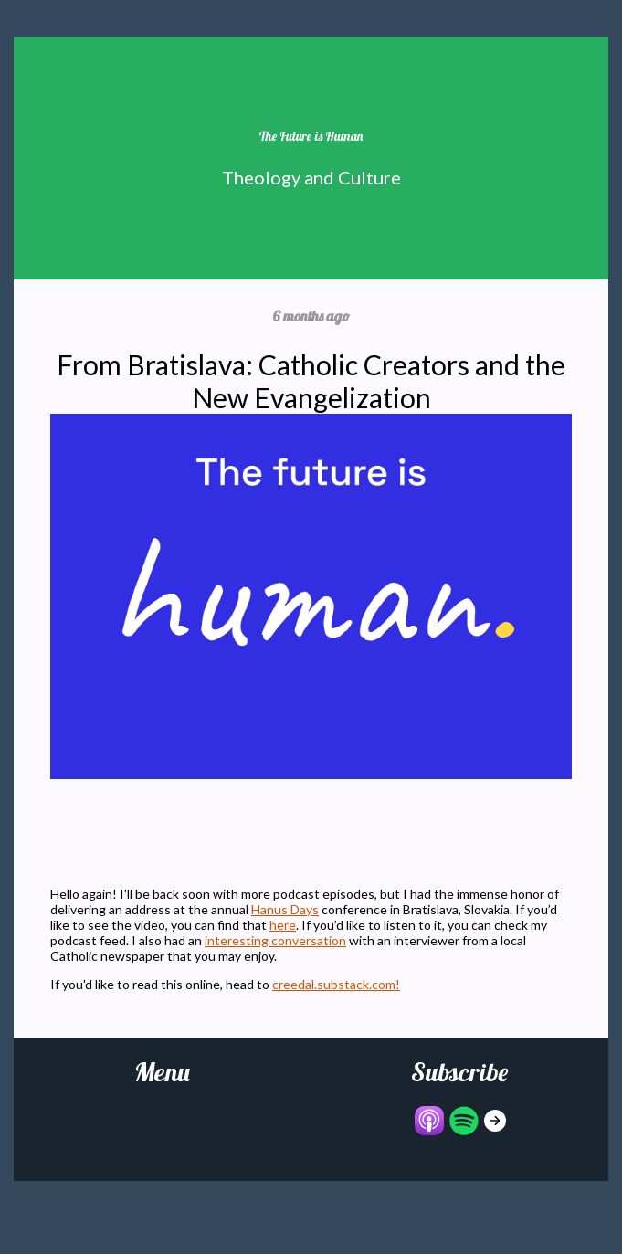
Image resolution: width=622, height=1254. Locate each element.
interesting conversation (275, 940)
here (282, 925)
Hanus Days (285, 909)
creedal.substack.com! (336, 984)
